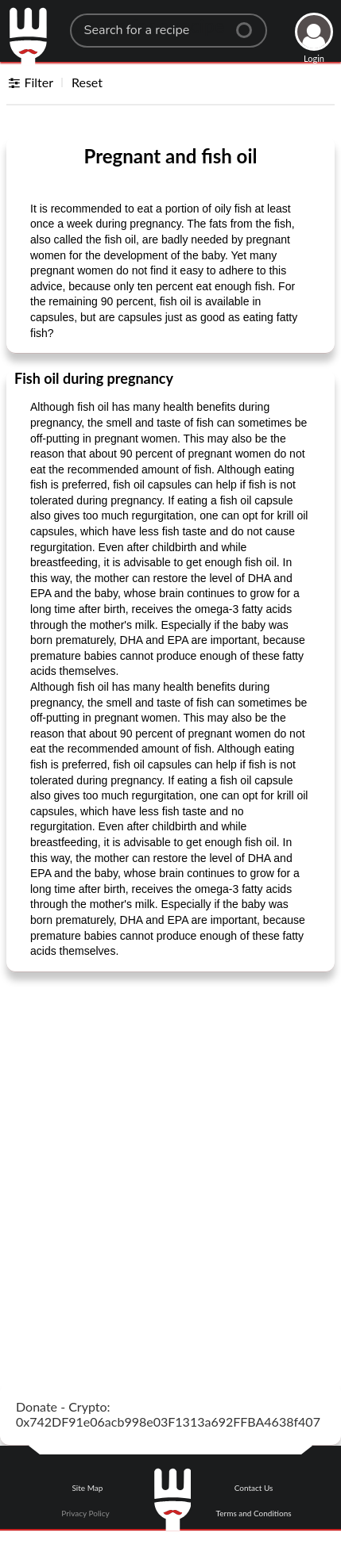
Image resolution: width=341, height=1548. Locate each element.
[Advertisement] (170, 1158)
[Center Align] (250, 24)
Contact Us (253, 1487)
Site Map (87, 1487)
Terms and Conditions (254, 1513)
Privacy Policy (85, 1513)
